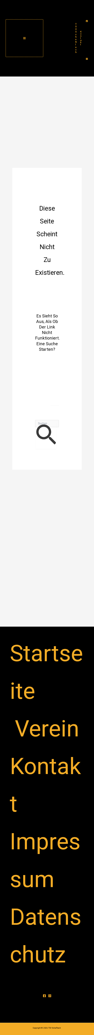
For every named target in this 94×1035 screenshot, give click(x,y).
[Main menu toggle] (24, 38)
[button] (81, 38)
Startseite (46, 672)
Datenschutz (45, 936)
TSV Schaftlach (76, 38)
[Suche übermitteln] (45, 435)
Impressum (45, 860)
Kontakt (45, 785)
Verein (47, 728)
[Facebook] (87, 21)
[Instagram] (87, 59)
